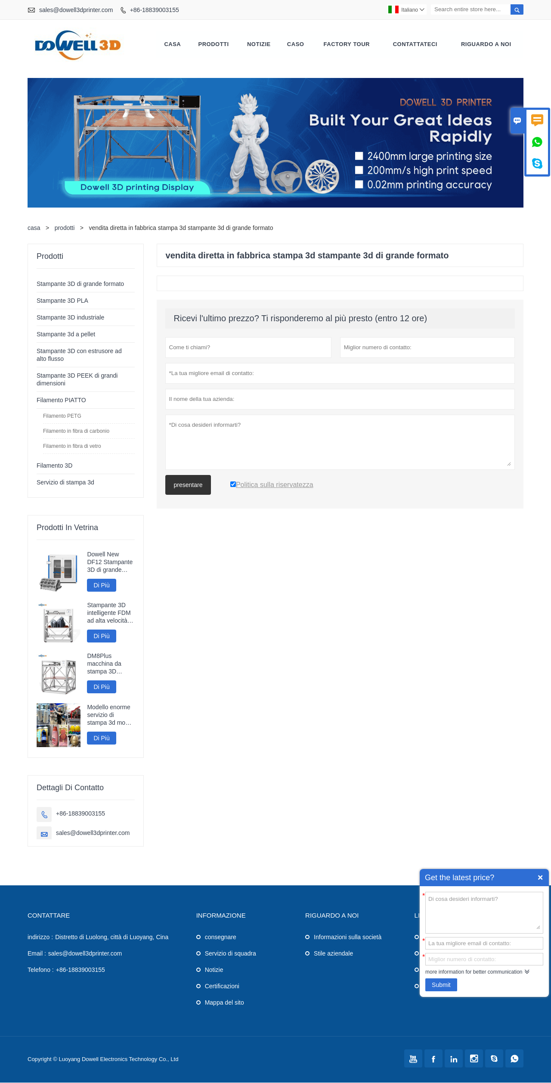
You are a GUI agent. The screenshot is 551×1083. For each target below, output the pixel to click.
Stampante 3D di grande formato (80, 284)
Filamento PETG (62, 416)
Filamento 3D (54, 465)
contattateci (415, 44)
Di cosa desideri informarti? (484, 912)
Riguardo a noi (486, 44)
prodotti (65, 228)
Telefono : (41, 970)
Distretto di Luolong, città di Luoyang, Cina (111, 937)
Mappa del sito (224, 1002)
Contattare (49, 915)
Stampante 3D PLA (62, 301)
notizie (259, 44)
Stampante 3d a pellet (66, 334)
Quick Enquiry (540, 877)
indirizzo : (40, 937)
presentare (188, 485)
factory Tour (347, 44)
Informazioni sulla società (347, 937)
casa (172, 44)
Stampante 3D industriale (70, 317)
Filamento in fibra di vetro (72, 447)
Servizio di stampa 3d (65, 482)
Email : (37, 953)
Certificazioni (222, 986)
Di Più (101, 585)
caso (295, 44)
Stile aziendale (333, 953)
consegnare (220, 937)
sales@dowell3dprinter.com (76, 9)
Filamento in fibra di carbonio (76, 431)
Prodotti (213, 44)
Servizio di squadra (230, 953)
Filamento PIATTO (61, 400)
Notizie (214, 970)
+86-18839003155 (154, 9)
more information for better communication (473, 972)
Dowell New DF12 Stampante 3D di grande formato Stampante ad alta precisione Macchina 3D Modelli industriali (110, 562)
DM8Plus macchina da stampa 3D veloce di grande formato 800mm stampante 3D (109, 664)
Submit (441, 984)
